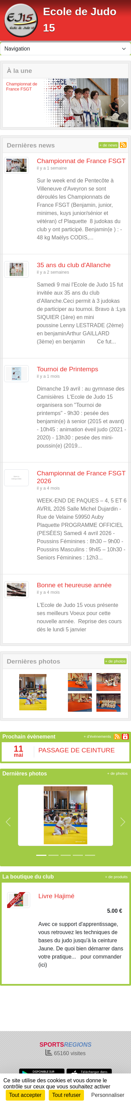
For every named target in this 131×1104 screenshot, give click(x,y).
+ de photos (115, 661)
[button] (8, 102)
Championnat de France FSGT (21, 87)
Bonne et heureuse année (74, 585)
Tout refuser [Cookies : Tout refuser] (66, 1095)
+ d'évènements (97, 736)
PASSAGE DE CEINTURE (76, 750)
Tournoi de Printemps (67, 369)
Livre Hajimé (56, 896)
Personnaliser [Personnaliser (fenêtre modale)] (108, 1095)
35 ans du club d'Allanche (74, 265)
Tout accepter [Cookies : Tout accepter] (25, 1095)
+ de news (108, 145)
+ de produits (116, 877)
